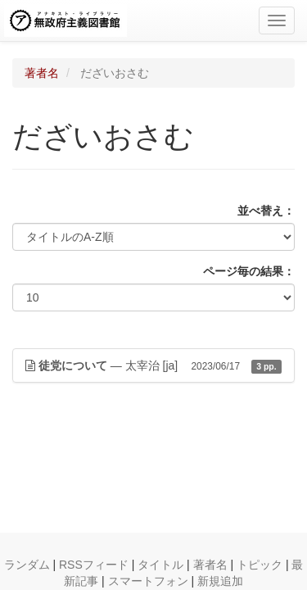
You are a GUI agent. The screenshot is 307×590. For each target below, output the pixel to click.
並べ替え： (266, 210)
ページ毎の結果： (249, 271)
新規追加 (220, 581)
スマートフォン (148, 581)
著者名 (42, 72)
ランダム (27, 564)
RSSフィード (94, 564)
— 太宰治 (153, 365)
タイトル (160, 564)
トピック (259, 564)
